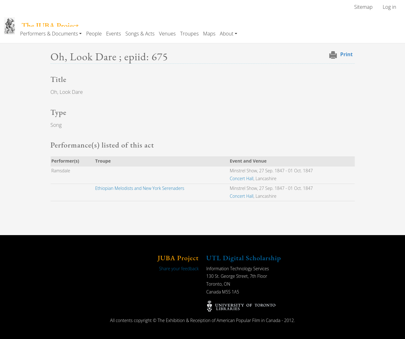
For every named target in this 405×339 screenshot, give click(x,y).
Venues (167, 33)
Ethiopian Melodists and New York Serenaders (139, 188)
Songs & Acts (140, 33)
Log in (389, 6)
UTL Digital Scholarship (243, 257)
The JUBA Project (50, 26)
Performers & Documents (49, 33)
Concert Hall (241, 178)
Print (346, 54)
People (93, 33)
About (226, 33)
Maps (209, 33)
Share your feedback (179, 269)
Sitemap (363, 6)
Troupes (189, 33)
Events (113, 33)
